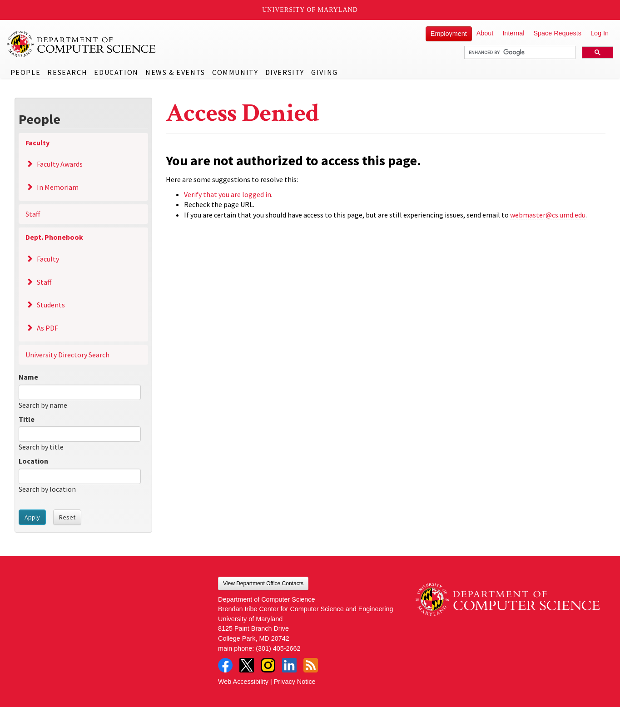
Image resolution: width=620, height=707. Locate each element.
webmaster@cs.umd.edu (547, 214)
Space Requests (557, 33)
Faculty (37, 142)
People (25, 72)
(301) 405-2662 (278, 648)
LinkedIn (289, 665)
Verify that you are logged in (227, 194)
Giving (324, 72)
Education (116, 72)
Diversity (284, 72)
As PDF (47, 327)
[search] (519, 53)
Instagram (268, 665)
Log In (599, 33)
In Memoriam (58, 187)
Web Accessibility (243, 681)
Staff (32, 213)
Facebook (225, 665)
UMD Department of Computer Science (82, 44)
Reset (67, 517)
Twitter (246, 665)
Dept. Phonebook (54, 237)
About (485, 33)
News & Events (175, 72)
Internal (513, 33)
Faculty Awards (60, 163)
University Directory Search (67, 354)
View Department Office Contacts (263, 583)
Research (67, 72)
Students (51, 304)
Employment (449, 33)
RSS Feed (310, 665)
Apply (32, 517)
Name (28, 376)
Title (27, 419)
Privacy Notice (295, 681)
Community (235, 72)
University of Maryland (310, 9)
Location (33, 460)
